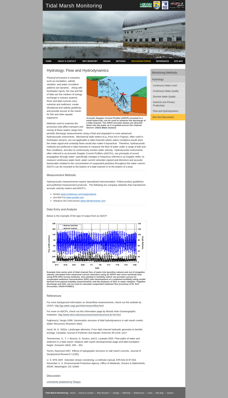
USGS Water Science (105, 127)
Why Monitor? (103, 393)
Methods (126, 393)
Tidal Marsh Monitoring (74, 6)
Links (149, 393)
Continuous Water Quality (166, 91)
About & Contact (86, 393)
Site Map (159, 393)
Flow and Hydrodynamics (165, 111)
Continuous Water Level (165, 85)
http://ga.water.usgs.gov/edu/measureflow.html (79, 305)
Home (72, 393)
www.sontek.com (75, 197)
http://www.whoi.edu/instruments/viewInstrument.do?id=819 (89, 314)
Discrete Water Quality (164, 96)
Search (170, 393)
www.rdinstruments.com (93, 200)
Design (116, 393)
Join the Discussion (163, 117)
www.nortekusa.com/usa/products (78, 194)
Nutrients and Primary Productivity (164, 104)
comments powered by (64, 382)
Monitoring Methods (164, 72)
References (139, 393)
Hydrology (158, 79)
